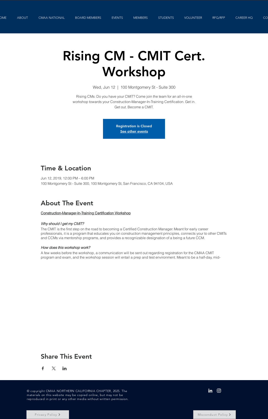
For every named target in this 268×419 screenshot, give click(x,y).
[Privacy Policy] (47, 414)
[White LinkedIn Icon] (210, 390)
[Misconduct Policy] (214, 414)
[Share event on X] (54, 368)
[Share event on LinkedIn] (64, 368)
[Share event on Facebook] (43, 368)
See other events (134, 131)
